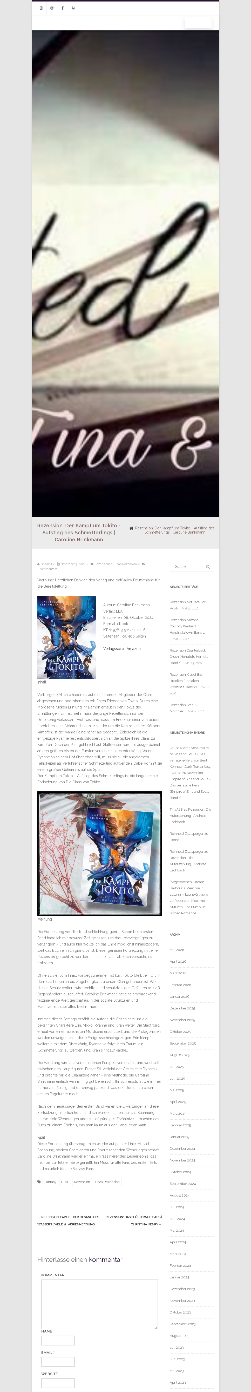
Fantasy (50, 1182)
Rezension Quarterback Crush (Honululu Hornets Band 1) (189, 656)
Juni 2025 (177, 1078)
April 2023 (178, 1382)
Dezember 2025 (182, 1008)
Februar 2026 (180, 985)
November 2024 (182, 1160)
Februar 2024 (180, 1266)
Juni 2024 (177, 1219)
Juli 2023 (177, 1347)
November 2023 (182, 1301)
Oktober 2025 (180, 1032)
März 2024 (178, 1254)
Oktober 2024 (180, 1172)
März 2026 (178, 973)
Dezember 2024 (182, 1149)
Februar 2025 (180, 1125)
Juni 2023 (177, 1359)
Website (49, 1374)
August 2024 (180, 1195)
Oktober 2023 (180, 1312)
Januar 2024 (179, 1277)
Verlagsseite (114, 649)
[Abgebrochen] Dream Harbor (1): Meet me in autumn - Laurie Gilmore (189, 888)
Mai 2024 (177, 1230)
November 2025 (182, 1020)
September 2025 (183, 1043)
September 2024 (183, 1184)
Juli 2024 (177, 1207)
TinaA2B (176, 809)
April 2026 (178, 961)
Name (46, 1331)
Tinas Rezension (125, 564)
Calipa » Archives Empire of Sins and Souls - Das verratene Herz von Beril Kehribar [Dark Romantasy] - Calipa (190, 760)
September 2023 (183, 1324)
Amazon (134, 649)
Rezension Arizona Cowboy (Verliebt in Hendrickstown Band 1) (188, 626)
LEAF (65, 1182)
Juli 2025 (177, 1067)
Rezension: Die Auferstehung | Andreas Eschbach (190, 815)
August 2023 (179, 1336)
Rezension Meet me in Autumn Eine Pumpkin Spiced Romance (189, 907)
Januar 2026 (179, 997)
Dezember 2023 (182, 1289)
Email (46, 1352)
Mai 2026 (177, 950)
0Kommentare (47, 569)
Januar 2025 (179, 1137)
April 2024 (178, 1242)
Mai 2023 (177, 1371)
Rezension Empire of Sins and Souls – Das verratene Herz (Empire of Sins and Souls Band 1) (190, 785)
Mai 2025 (177, 1090)
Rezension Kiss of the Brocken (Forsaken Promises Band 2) (186, 681)
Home (174, 840)
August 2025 (179, 1055)
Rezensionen (103, 564)
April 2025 (178, 1102)
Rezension (82, 1182)
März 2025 (178, 1113)
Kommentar (53, 1275)
